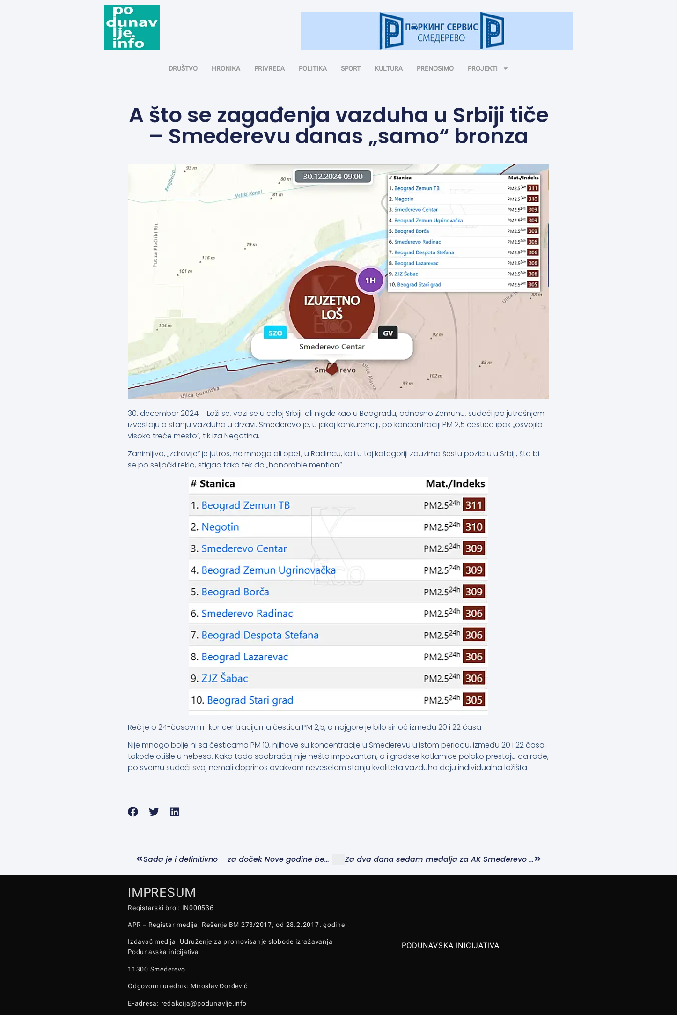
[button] (133, 812)
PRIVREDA (269, 68)
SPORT (351, 68)
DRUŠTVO (183, 68)
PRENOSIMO (435, 68)
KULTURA (389, 68)
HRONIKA (226, 68)
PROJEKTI (488, 68)
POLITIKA (313, 68)
